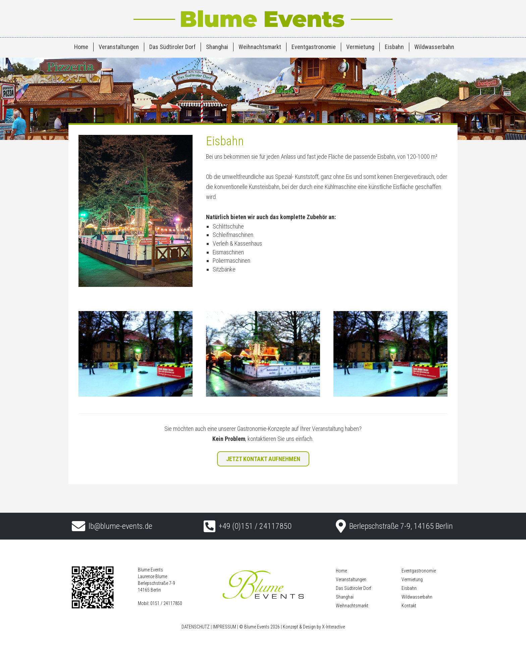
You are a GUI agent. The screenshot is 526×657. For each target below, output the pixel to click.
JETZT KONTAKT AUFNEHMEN (263, 458)
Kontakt (409, 605)
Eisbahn (394, 46)
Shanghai (217, 46)
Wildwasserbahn (434, 46)
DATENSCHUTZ (195, 626)
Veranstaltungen (119, 46)
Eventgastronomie (314, 46)
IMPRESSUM (224, 626)
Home (81, 46)
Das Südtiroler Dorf (172, 46)
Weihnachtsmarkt (260, 46)
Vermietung (360, 46)
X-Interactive (333, 626)
